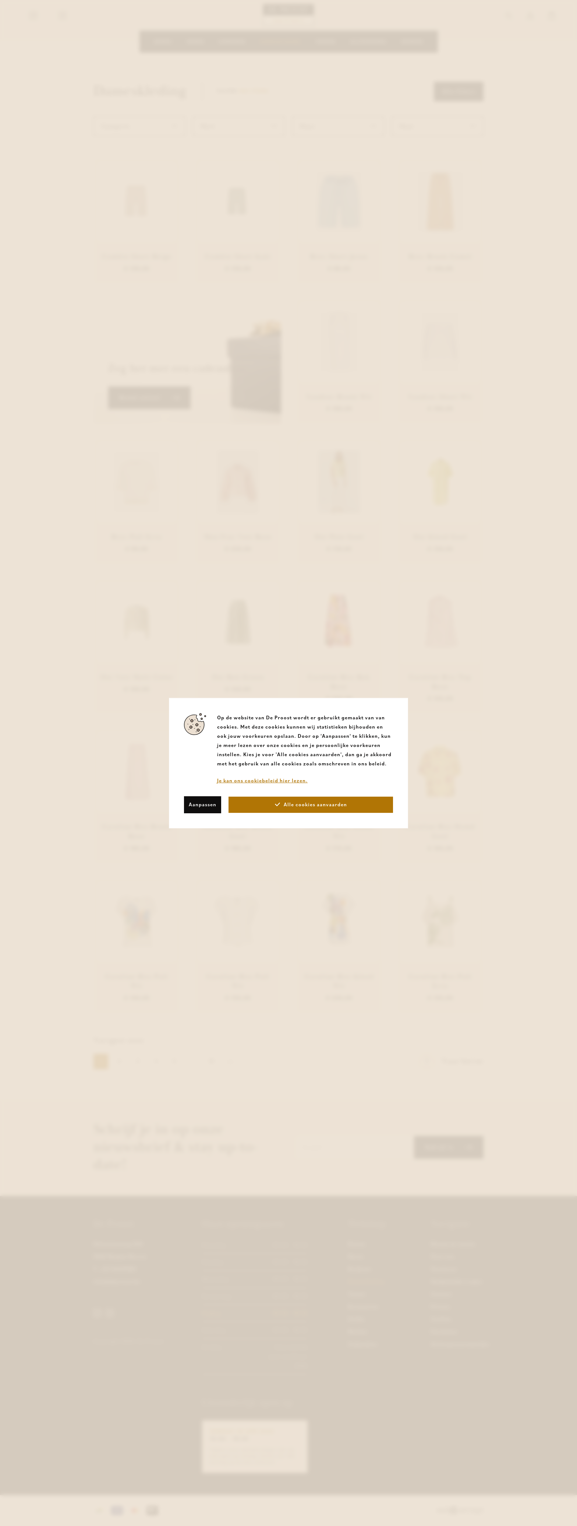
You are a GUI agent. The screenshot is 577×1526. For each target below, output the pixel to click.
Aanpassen (202, 804)
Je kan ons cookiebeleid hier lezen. (262, 780)
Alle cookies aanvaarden (311, 804)
